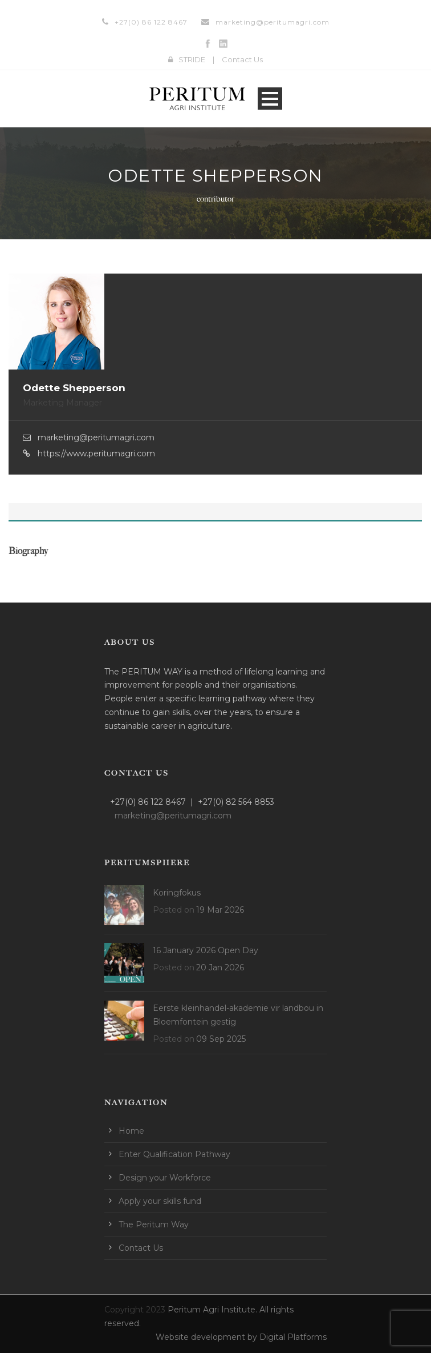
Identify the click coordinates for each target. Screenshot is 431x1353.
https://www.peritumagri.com (96, 453)
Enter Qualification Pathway (174, 1154)
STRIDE (191, 59)
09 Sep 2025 (221, 1039)
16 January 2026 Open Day (205, 950)
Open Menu (270, 98)
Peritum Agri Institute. (213, 1309)
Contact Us (242, 59)
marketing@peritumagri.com (273, 22)
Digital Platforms (293, 1337)
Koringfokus (177, 893)
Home (131, 1131)
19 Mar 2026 (220, 910)
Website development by (207, 1337)
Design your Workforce (165, 1178)
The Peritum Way (154, 1224)
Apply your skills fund (160, 1201)
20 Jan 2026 (220, 967)
